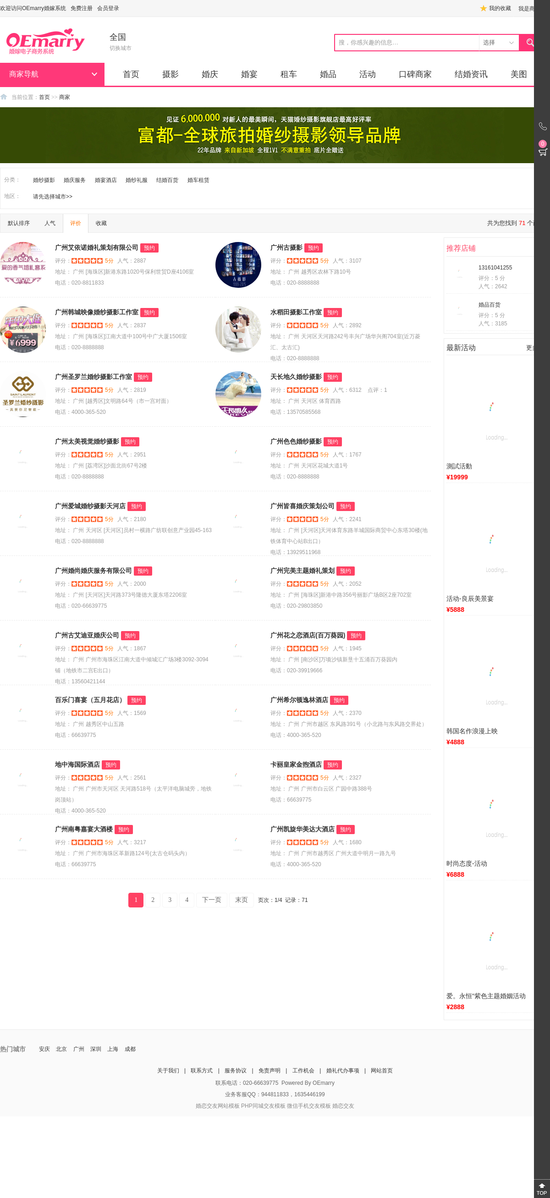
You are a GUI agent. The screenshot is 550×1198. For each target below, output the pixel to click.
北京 (61, 1049)
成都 (130, 1049)
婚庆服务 (75, 180)
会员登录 (108, 8)
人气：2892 (347, 325)
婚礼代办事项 (342, 1070)
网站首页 (382, 1070)
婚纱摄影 (44, 180)
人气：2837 (131, 325)
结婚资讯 (471, 74)
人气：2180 (131, 519)
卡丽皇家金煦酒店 (296, 764)
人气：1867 (131, 648)
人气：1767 (347, 454)
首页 (131, 74)
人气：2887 (131, 261)
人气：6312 (347, 390)
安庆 (44, 1049)
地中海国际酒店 (77, 764)
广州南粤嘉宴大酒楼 (84, 829)
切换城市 (121, 48)
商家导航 (23, 74)
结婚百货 (167, 180)
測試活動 (459, 466)
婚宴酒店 (106, 180)
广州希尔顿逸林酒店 (299, 699)
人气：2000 (131, 584)
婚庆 (210, 74)
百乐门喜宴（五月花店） (90, 699)
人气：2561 (131, 778)
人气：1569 (131, 713)
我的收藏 (500, 8)
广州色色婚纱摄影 (296, 441)
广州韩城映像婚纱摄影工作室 (96, 312)
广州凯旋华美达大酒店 (302, 829)
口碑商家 (415, 74)
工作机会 (303, 1070)
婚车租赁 (198, 180)
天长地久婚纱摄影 (296, 376)
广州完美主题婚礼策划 (302, 570)
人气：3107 (347, 261)
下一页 (211, 899)
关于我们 (168, 1070)
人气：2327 (347, 778)
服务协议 (236, 1070)
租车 (288, 74)
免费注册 (82, 8)
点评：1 (377, 390)
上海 (112, 1049)
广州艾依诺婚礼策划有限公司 (96, 247)
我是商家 (529, 8)
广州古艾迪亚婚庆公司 (87, 635)
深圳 (95, 1049)
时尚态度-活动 (466, 863)
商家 (64, 97)
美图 (519, 74)
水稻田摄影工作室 (296, 312)
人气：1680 (347, 842)
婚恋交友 (343, 1106)
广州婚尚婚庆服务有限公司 (93, 570)
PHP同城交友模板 (263, 1106)
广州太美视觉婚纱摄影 (87, 441)
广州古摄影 (286, 247)
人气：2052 (347, 584)
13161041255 (495, 267)
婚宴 (249, 74)
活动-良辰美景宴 (470, 598)
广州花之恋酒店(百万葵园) (307, 635)
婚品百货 (489, 305)
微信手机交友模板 (309, 1106)
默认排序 (19, 223)
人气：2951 (131, 454)
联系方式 (202, 1070)
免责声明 (269, 1070)
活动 (367, 74)
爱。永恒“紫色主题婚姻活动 (486, 996)
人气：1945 (347, 648)
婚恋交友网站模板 (218, 1106)
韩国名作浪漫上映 (472, 731)
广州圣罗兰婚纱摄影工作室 (93, 376)
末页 (241, 899)
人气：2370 (347, 713)
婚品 (328, 74)
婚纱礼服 (137, 180)
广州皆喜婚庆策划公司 (302, 506)
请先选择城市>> (52, 196)
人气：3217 (131, 842)
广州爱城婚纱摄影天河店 (90, 506)
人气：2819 (131, 390)
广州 (78, 1049)
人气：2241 (347, 519)
